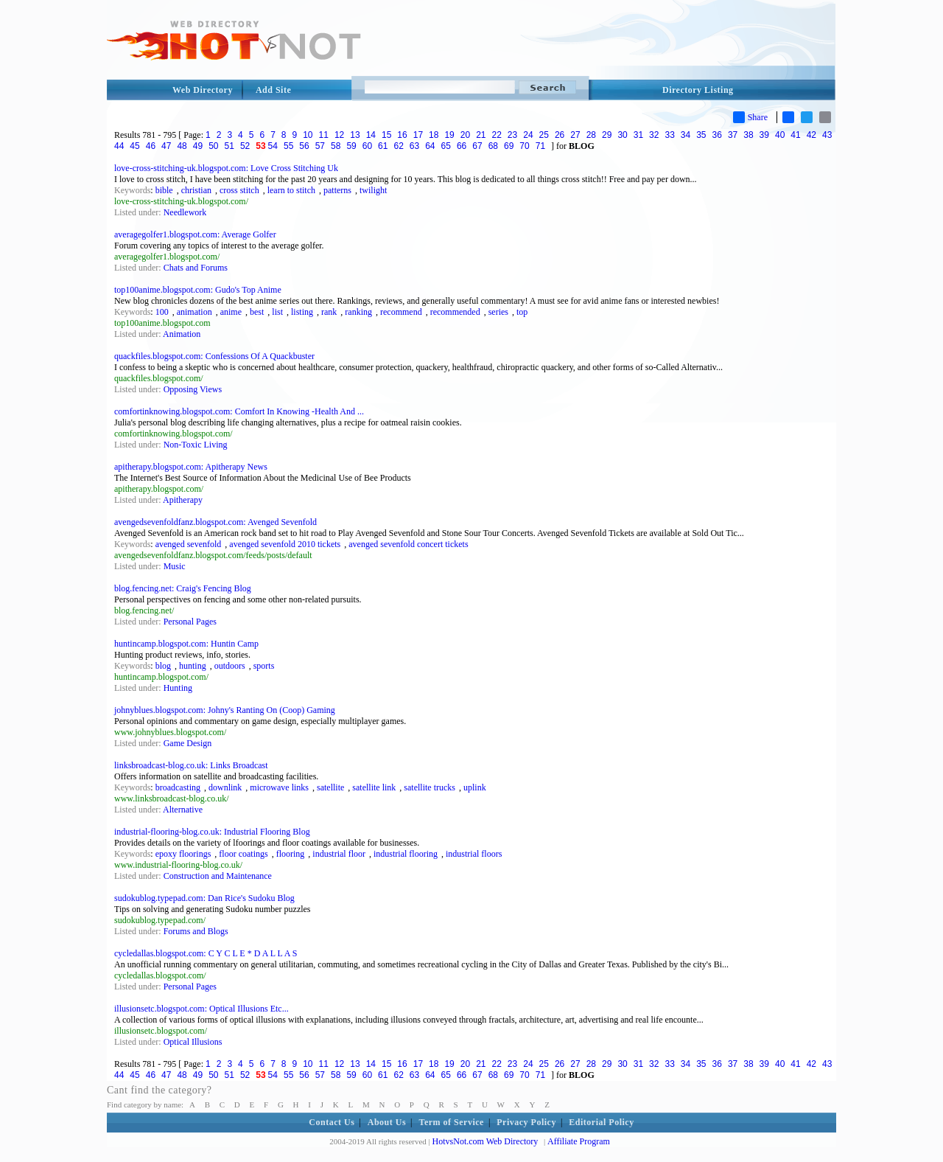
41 (795, 135)
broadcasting (177, 787)
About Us (387, 1122)
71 (540, 146)
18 (433, 135)
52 (245, 146)
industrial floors (474, 854)
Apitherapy (183, 500)
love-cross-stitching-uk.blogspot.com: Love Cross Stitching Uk (226, 168)
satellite (330, 787)
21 (480, 135)
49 (198, 146)
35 (701, 135)
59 (351, 146)
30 (622, 135)
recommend (401, 312)
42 (811, 135)
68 (493, 146)
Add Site (273, 90)
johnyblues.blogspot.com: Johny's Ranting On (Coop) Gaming (224, 710)
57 (320, 146)
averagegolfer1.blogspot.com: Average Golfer (195, 234)
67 (477, 146)
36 (717, 135)
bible (164, 190)
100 (162, 312)
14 (371, 135)
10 (307, 135)
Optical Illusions (193, 1042)
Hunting (178, 688)
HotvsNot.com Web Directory (485, 1141)
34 (685, 135)
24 (528, 135)
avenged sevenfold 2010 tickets (284, 544)
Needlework (185, 212)
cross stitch (239, 190)
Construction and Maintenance (218, 876)
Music (175, 566)
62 (398, 146)
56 (304, 146)
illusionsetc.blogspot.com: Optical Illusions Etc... (201, 1008)
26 (559, 135)
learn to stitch (291, 190)
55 (288, 146)
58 (335, 146)
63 (414, 146)
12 (339, 135)
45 (134, 146)
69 (508, 146)
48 (181, 146)
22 (497, 135)
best (257, 312)
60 (367, 146)
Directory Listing (698, 90)
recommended (455, 312)
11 (324, 135)
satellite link (374, 787)
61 (383, 146)
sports (264, 666)
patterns (337, 190)
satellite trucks (429, 787)
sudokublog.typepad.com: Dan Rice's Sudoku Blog (204, 898)
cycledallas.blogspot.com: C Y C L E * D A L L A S (205, 953)
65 (446, 146)
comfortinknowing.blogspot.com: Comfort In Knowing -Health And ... (239, 411)
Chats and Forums (196, 267)
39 (764, 135)
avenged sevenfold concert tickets (408, 544)
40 (780, 135)
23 (512, 135)
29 (606, 135)
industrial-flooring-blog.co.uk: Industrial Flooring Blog (212, 832)
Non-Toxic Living (196, 444)
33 (669, 135)
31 (638, 135)
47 (166, 146)
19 (449, 135)
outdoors (229, 666)
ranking (358, 312)
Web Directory (202, 90)
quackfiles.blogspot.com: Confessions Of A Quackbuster (214, 356)
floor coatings (243, 854)
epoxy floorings (183, 854)
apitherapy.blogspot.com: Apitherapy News (190, 467)
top (521, 312)
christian (196, 190)
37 (732, 135)
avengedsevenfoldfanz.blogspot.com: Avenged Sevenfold (215, 522)
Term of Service (451, 1122)
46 (150, 146)
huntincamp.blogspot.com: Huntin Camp (186, 644)
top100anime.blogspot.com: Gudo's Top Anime (197, 290)
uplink (474, 787)
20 (465, 135)
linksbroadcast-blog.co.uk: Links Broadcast (191, 765)
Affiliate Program (578, 1141)
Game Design (188, 743)
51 (229, 146)
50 (213, 146)
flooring (290, 854)
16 (402, 135)
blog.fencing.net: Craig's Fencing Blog (182, 588)
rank (329, 312)
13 (355, 135)
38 (748, 135)
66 (461, 146)
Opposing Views (193, 389)
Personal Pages (190, 621)
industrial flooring (406, 854)
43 (827, 135)
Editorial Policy (601, 1122)
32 (654, 135)
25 (544, 135)
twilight (373, 190)
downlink (225, 787)
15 (386, 135)
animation (194, 312)
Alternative (183, 809)
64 (430, 146)
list (277, 312)
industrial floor (338, 854)
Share (750, 117)
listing (302, 312)
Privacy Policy (526, 1122)
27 (575, 135)
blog (163, 666)
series (498, 312)
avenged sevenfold (188, 544)
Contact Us (331, 1122)
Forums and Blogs (196, 931)
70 (524, 146)
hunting (192, 666)
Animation (181, 334)
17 (418, 135)
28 (591, 135)
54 (273, 146)
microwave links (279, 787)
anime (231, 312)
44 (119, 146)
